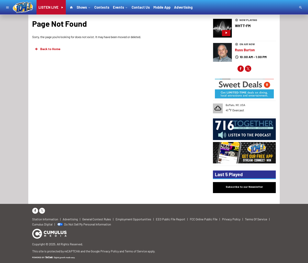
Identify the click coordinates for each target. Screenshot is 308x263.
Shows (84, 7)
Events (120, 7)
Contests (101, 7)
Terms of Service (136, 251)
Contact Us (141, 7)
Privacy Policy (109, 251)
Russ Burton (245, 50)
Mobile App (161, 7)
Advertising (183, 7)
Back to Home (47, 49)
